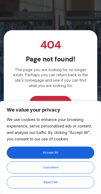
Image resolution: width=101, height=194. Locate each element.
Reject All (51, 182)
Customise (50, 167)
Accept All (50, 152)
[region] (50, 147)
